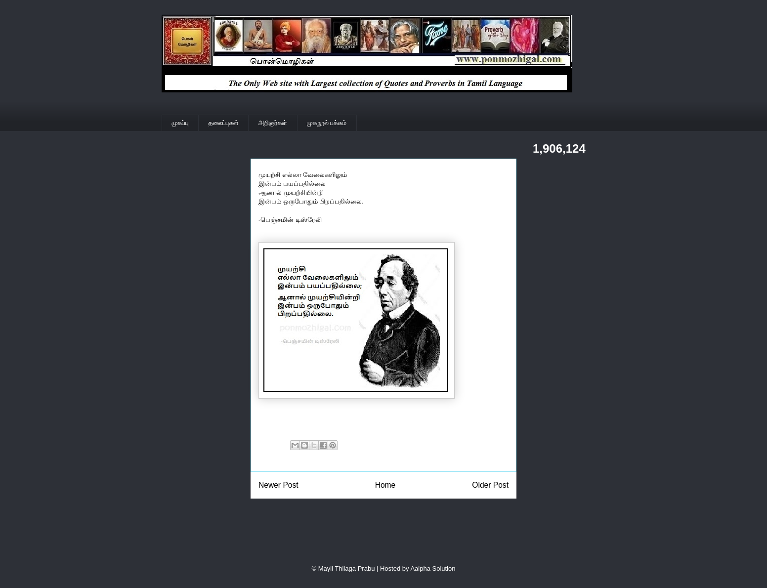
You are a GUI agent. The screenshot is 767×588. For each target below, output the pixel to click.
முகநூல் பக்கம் (326, 122)
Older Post (490, 485)
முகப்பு (180, 122)
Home (385, 485)
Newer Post (278, 485)
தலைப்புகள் (224, 122)
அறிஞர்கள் (272, 122)
